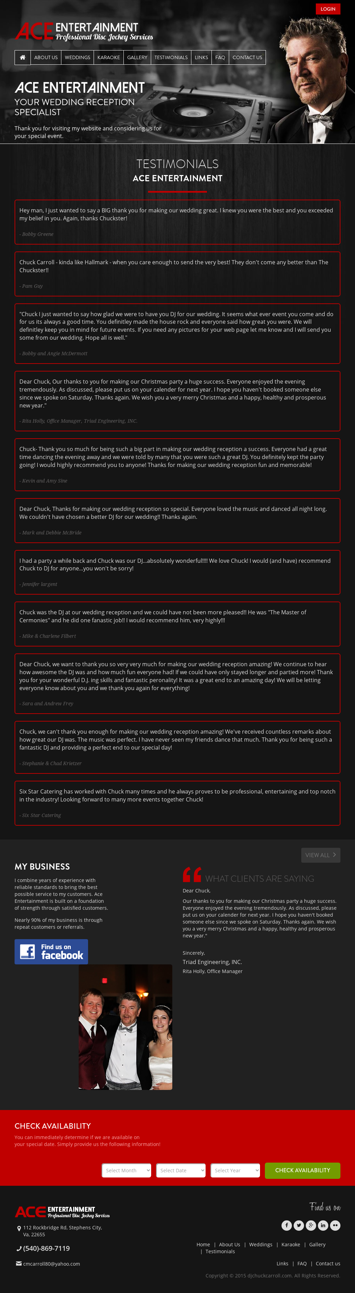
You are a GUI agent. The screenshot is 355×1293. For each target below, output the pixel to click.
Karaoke (108, 57)
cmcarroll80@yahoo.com (51, 1263)
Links (201, 57)
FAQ (302, 1263)
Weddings (77, 57)
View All (320, 854)
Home (203, 1244)
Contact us (328, 1263)
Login (328, 9)
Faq (220, 57)
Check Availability (302, 1170)
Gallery (137, 57)
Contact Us (247, 57)
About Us (46, 57)
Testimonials (171, 57)
